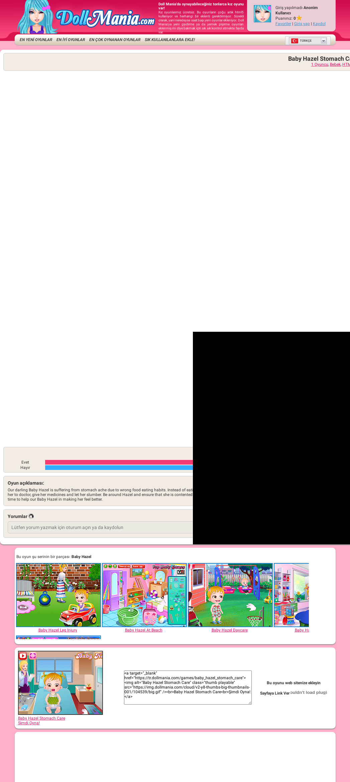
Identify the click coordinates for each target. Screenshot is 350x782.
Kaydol (319, 23)
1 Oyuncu (319, 64)
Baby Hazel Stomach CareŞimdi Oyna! (60, 718)
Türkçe (301, 40)
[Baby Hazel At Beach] (144, 595)
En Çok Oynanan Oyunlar (114, 39)
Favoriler (283, 23)
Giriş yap (302, 23)
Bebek (335, 64)
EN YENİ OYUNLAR (36, 39)
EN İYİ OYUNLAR (70, 39)
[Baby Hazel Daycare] (230, 595)
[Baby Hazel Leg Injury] (58, 595)
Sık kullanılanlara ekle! (170, 39)
